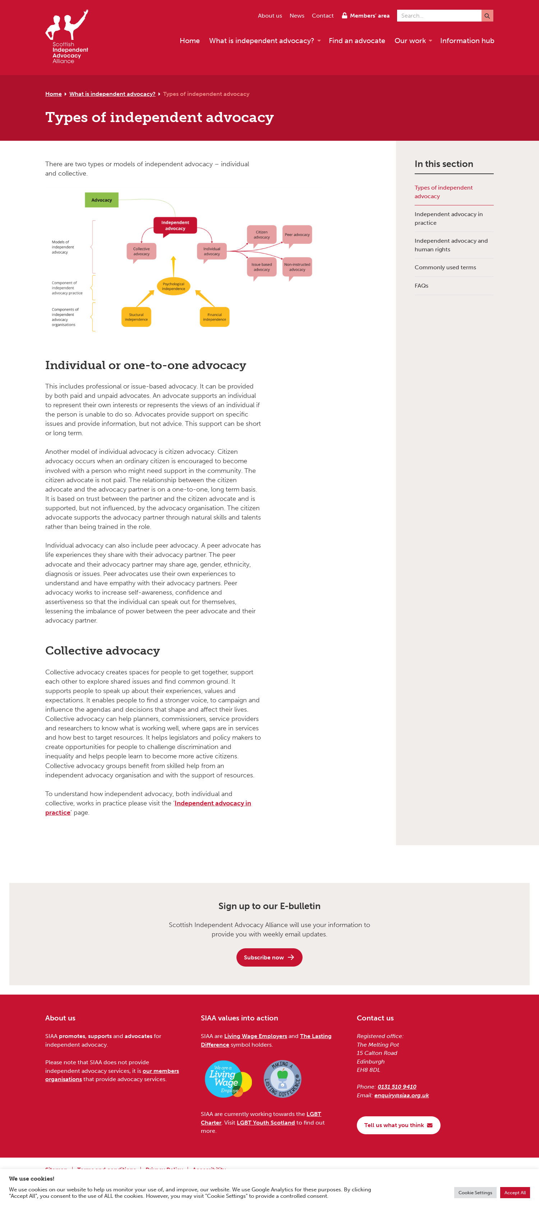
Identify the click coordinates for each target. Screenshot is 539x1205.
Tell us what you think (398, 1125)
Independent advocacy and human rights (451, 244)
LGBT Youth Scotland (266, 1122)
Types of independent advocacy (206, 93)
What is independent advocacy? (112, 93)
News (297, 15)
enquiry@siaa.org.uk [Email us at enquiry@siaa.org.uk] (401, 1095)
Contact (323, 15)
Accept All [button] (515, 1192)
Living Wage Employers (255, 1036)
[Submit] (487, 16)
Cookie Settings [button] (475, 1192)
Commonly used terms (445, 267)
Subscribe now (269, 957)
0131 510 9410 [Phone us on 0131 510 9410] (397, 1086)
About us (270, 15)
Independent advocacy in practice (449, 218)
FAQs (421, 285)
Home (53, 93)
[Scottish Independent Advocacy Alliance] (70, 37)
